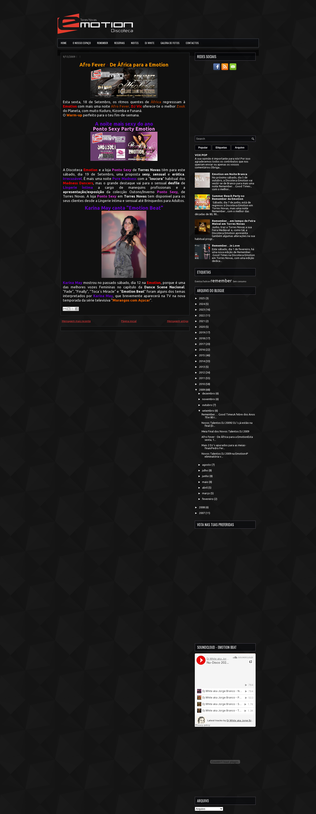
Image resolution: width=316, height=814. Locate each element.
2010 (202, 383)
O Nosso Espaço (82, 43)
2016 (202, 349)
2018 (202, 338)
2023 (202, 309)
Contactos (192, 43)
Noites (135, 43)
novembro (209, 399)
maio (205, 481)
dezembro (209, 393)
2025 (202, 298)
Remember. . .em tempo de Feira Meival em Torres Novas (233, 222)
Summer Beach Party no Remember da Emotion (228, 197)
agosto (207, 464)
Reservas (119, 43)
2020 (202, 326)
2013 (202, 366)
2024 (202, 303)
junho (205, 476)
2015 (202, 355)
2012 (202, 372)
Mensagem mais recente (76, 321)
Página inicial (129, 321)
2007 (202, 512)
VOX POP (201, 154)
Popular (203, 147)
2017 (202, 343)
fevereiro (208, 498)
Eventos (198, 281)
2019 (202, 332)
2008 (202, 507)
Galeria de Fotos (170, 43)
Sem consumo (239, 281)
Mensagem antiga (177, 321)
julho (205, 470)
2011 (202, 378)
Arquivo (239, 147)
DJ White (149, 43)
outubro (207, 404)
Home (63, 43)
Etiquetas (221, 147)
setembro (208, 410)
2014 (202, 361)
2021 (202, 321)
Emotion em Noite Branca (229, 174)
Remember (102, 43)
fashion (206, 281)
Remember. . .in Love (226, 245)
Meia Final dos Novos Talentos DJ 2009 (225, 431)
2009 (202, 389)
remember (221, 280)
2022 (202, 315)
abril (205, 487)
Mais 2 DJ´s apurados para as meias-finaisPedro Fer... (224, 447)
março (206, 493)
